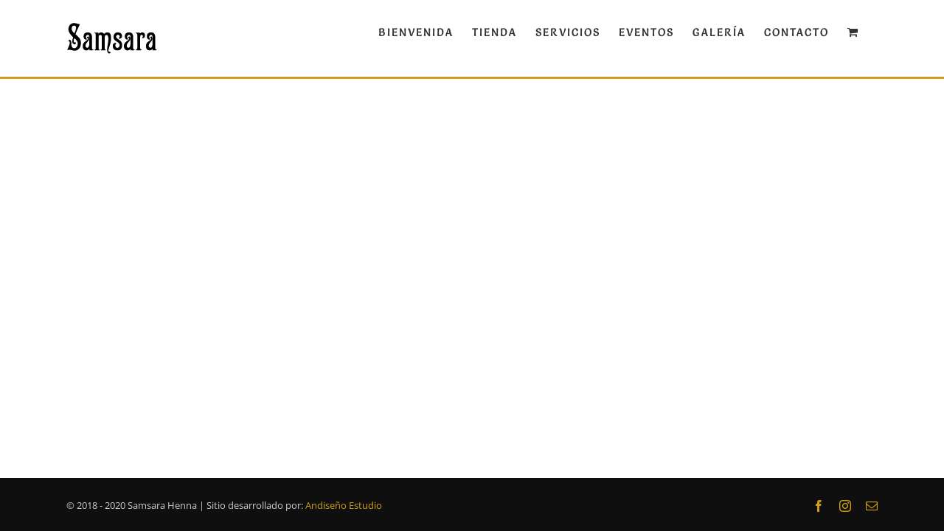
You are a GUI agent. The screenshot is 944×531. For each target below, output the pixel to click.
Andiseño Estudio (343, 505)
